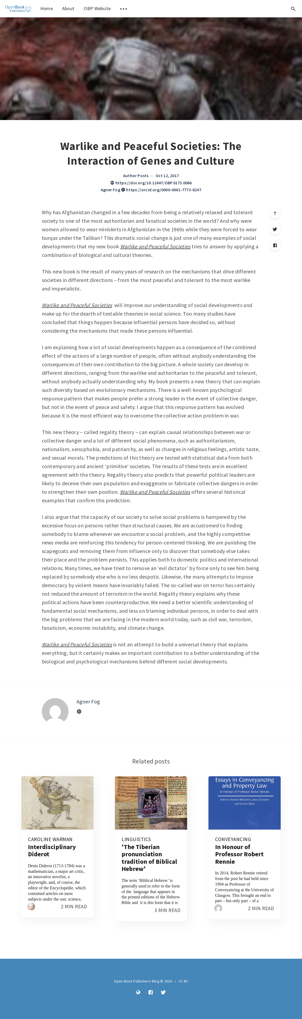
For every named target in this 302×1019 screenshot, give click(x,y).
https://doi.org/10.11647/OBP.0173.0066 (151, 182)
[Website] (79, 711)
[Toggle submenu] (123, 8)
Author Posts (135, 175)
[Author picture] (55, 711)
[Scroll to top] (275, 213)
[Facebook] (275, 245)
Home (46, 8)
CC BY (183, 981)
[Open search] (293, 8)
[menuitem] (18, 8)
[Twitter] (275, 229)
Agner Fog (110, 189)
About (68, 8)
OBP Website (97, 8)
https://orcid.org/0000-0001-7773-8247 (161, 189)
